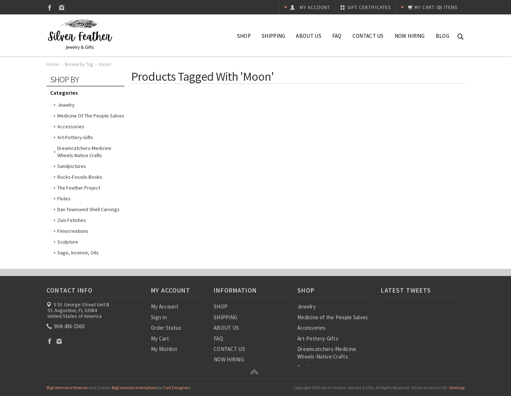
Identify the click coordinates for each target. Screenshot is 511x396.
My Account (164, 306)
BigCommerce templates (134, 387)
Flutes (64, 198)
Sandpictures (71, 166)
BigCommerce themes (67, 387)
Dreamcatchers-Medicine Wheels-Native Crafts (84, 152)
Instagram (62, 7)
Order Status (166, 327)
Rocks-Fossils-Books (79, 177)
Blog (442, 35)
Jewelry (66, 105)
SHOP (244, 35)
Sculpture (67, 242)
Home (52, 64)
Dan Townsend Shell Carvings (88, 209)
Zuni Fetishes (71, 220)
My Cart (160, 338)
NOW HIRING (410, 35)
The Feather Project (78, 187)
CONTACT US (368, 35)
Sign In (159, 317)
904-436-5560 (66, 326)
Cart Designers (176, 387)
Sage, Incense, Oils (78, 252)
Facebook (49, 7)
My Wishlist (164, 349)
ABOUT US (308, 35)
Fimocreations (72, 231)
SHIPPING (273, 35)
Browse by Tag (79, 64)
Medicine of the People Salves (90, 115)
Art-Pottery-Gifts (75, 137)
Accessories (70, 126)
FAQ (337, 35)
